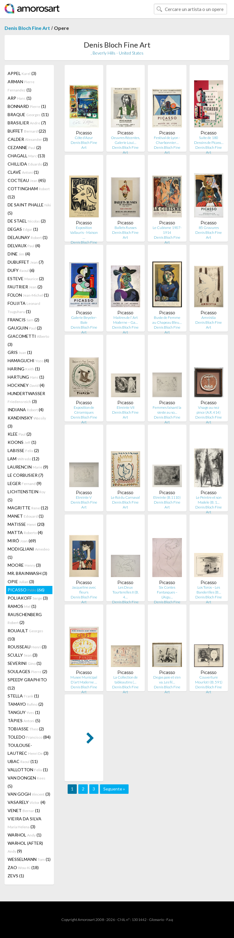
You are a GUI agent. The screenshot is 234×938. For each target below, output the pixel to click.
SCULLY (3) (22, 655)
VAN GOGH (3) (29, 794)
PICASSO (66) (26, 589)
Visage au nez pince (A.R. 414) (209, 410)
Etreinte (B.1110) (167, 497)
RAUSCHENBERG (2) (25, 618)
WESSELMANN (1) (29, 859)
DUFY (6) (21, 270)
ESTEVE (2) (26, 278)
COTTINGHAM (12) (29, 192)
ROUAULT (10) (25, 634)
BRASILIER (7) (27, 122)
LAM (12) (23, 458)
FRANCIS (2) (23, 319)
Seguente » (114, 788)
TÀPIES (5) (24, 720)
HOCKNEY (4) (26, 385)
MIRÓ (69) (22, 540)
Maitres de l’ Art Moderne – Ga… (125, 320)
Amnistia (208, 317)
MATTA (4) (25, 532)
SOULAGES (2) (27, 671)
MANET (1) (26, 516)
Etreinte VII (125, 407)
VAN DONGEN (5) (26, 782)
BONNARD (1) (27, 106)
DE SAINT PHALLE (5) (29, 209)
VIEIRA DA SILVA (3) (24, 822)
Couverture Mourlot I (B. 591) (208, 679)
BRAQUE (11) (28, 114)
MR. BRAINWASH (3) (27, 573)
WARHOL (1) (24, 834)
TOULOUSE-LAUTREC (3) (28, 749)
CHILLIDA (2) (28, 163)
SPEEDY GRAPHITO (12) (27, 683)
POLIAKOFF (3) (28, 598)
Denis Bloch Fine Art (27, 28)
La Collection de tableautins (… (125, 679)
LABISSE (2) (23, 450)
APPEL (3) (22, 73)
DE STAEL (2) (27, 220)
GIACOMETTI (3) (28, 340)
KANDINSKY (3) (27, 422)
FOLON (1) (28, 295)
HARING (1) (24, 368)
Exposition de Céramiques (84, 410)
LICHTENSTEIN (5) (26, 495)
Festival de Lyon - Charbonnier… (167, 140)
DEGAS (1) (23, 229)
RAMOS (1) (22, 606)
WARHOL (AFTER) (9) (25, 847)
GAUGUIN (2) (25, 327)
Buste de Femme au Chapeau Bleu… (167, 320)
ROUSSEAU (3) (27, 646)
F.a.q (169, 919)
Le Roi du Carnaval (125, 497)
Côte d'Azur (84, 137)
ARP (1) (19, 98)
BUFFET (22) (27, 131)
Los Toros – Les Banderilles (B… (209, 589)
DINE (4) (19, 253)
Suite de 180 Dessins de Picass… (208, 140)
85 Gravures (209, 227)
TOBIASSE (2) (26, 728)
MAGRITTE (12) (28, 507)
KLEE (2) (19, 434)
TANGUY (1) (24, 712)
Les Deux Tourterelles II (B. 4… (125, 592)
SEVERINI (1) (24, 663)
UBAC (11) (23, 761)
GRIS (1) (20, 352)
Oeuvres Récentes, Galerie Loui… (125, 140)
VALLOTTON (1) (28, 769)
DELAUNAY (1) (28, 237)
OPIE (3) (21, 581)
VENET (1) (24, 810)
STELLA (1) (23, 695)
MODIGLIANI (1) (28, 553)
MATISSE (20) (26, 524)
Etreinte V (84, 497)
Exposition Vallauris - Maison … (84, 232)
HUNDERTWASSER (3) (26, 397)
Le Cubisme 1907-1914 (167, 230)
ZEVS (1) (16, 875)
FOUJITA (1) (24, 307)
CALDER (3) (28, 139)
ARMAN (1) (21, 85)
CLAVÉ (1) (23, 172)
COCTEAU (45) (27, 180)
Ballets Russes (125, 227)
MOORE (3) (24, 565)
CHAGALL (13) (26, 155)
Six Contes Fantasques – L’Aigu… (167, 592)
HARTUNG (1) (26, 377)
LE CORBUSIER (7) (25, 475)
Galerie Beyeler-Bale (84, 320)
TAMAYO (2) (25, 704)
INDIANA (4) (26, 409)
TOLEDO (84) (29, 737)
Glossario (156, 919)
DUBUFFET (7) (26, 262)
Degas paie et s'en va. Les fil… (167, 679)
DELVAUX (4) (24, 245)
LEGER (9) (24, 483)
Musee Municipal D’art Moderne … (83, 679)
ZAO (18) (23, 867)
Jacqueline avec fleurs (84, 589)
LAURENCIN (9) (28, 466)
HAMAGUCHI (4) (28, 360)
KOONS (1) (22, 442)
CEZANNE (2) (24, 147)
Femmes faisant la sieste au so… (167, 410)
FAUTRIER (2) (25, 286)
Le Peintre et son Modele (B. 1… (209, 500)
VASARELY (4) (26, 802)
